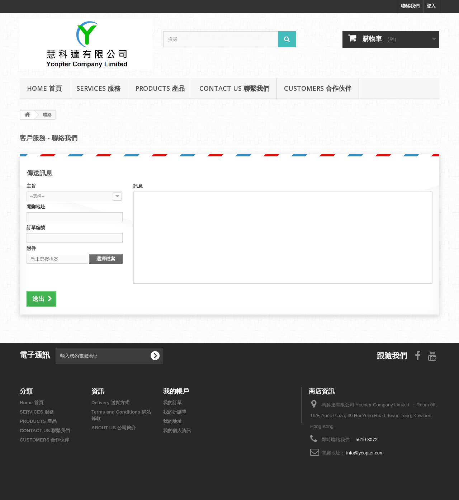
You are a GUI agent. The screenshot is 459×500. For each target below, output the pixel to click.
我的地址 (172, 421)
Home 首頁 (44, 88)
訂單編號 (36, 227)
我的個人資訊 (177, 430)
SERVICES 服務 (98, 88)
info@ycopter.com (365, 453)
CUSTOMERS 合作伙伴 (317, 88)
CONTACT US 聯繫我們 (234, 88)
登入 (431, 6)
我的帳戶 (176, 391)
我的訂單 (172, 402)
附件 (31, 248)
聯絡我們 (410, 6)
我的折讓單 (174, 412)
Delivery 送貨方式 (110, 402)
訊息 (138, 186)
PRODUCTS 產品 (160, 88)
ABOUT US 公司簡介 (113, 427)
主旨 (31, 186)
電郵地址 (36, 206)
